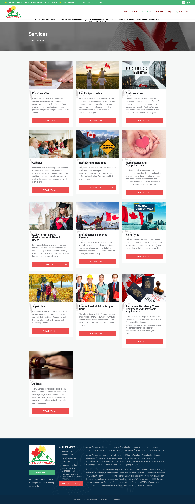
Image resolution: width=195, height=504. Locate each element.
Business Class (135, 93)
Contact (161, 12)
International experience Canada (93, 236)
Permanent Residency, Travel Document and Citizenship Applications (142, 309)
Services (147, 12)
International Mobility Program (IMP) (96, 307)
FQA (171, 12)
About (135, 12)
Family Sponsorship (90, 93)
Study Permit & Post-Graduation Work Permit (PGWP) (46, 237)
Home (126, 12)
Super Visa (38, 306)
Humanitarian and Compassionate (136, 164)
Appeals (37, 383)
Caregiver (37, 162)
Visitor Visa (132, 234)
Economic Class (41, 93)
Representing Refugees (92, 162)
